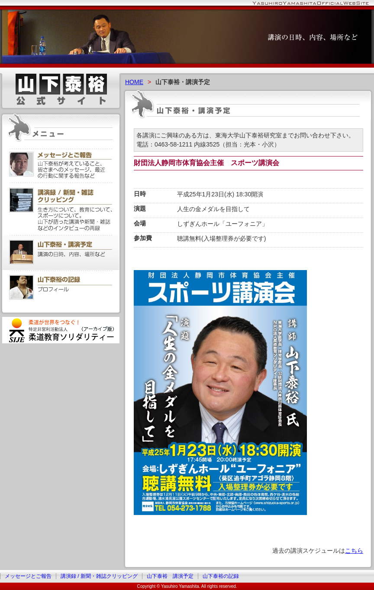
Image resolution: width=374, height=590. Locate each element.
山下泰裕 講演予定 (170, 576)
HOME (134, 81)
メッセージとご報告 (28, 576)
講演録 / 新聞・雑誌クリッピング (99, 576)
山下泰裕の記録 (221, 576)
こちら (354, 550)
